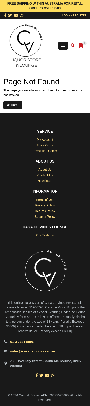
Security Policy (45, 216)
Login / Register (74, 15)
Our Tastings (45, 235)
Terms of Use (45, 200)
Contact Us (45, 175)
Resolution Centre (45, 151)
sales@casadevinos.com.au (32, 351)
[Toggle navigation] (63, 46)
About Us (45, 169)
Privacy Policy (45, 205)
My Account (45, 139)
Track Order (45, 145)
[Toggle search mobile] (71, 45)
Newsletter (45, 181)
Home (12, 105)
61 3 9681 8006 (22, 342)
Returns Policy (45, 211)
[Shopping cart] (81, 45)
